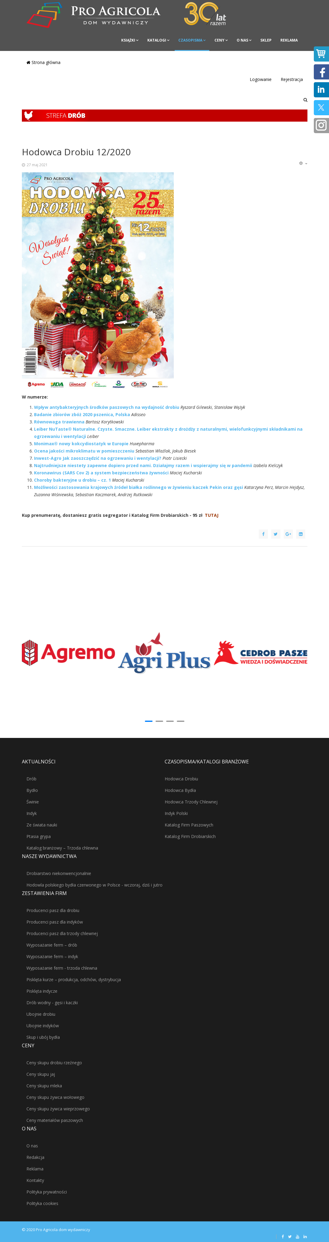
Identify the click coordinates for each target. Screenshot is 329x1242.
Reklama (289, 40)
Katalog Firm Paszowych (189, 825)
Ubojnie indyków (42, 1025)
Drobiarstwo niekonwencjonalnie (58, 873)
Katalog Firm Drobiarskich (190, 836)
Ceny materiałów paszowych (54, 1120)
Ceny (219, 40)
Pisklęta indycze (41, 991)
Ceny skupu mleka (44, 1086)
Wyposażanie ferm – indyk (52, 956)
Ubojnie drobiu (40, 1014)
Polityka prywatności (46, 1192)
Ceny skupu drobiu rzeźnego (54, 1062)
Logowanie (261, 79)
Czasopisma (190, 40)
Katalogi (156, 40)
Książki (128, 40)
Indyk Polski (176, 813)
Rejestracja (292, 79)
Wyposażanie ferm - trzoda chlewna (61, 968)
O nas (242, 40)
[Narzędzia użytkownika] (303, 163)
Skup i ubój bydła (43, 1037)
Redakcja (35, 1157)
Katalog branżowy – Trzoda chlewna (62, 848)
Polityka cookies (42, 1203)
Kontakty (35, 1180)
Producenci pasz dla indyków (54, 922)
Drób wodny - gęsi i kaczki (52, 1002)
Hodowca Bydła (180, 790)
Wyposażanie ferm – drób (51, 945)
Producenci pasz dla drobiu (52, 910)
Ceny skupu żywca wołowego (55, 1097)
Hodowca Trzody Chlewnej (191, 802)
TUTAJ (211, 515)
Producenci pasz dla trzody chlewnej (62, 933)
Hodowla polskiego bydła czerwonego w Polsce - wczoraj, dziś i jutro (94, 885)
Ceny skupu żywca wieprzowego (58, 1109)
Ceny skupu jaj (40, 1074)
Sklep (266, 40)
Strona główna (43, 62)
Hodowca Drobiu (181, 779)
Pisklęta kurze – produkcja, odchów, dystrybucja (73, 979)
